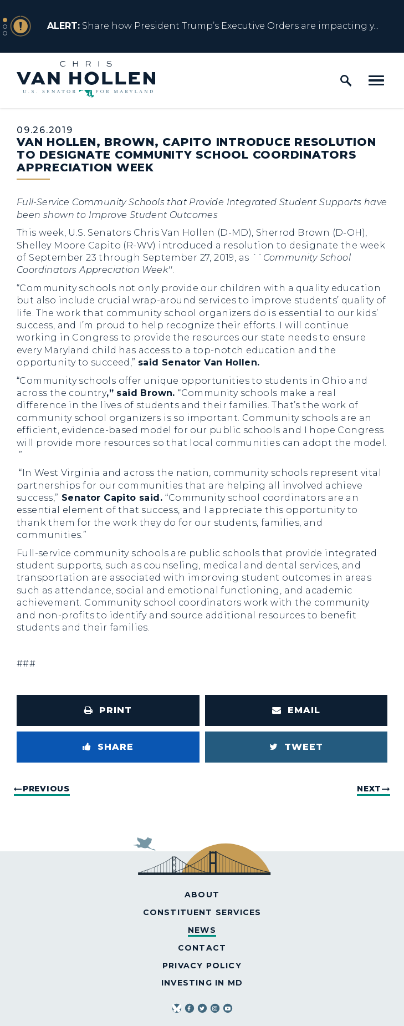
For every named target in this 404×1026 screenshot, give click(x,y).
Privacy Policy (202, 966)
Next (369, 789)
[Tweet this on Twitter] (296, 747)
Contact (202, 948)
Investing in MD (202, 983)
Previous (46, 789)
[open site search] (346, 80)
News (202, 930)
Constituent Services (202, 912)
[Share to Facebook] (108, 747)
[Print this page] (108, 710)
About (202, 895)
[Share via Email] (296, 710)
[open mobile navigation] (376, 80)
